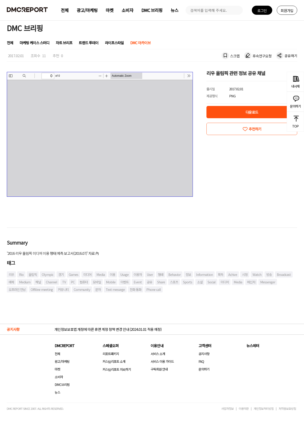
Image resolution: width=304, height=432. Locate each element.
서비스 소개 (158, 353)
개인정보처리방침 (264, 408)
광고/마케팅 (87, 10)
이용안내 (157, 345)
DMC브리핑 (62, 384)
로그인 (262, 10)
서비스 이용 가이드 (162, 361)
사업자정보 (227, 408)
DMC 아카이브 (140, 42)
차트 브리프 (64, 42)
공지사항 (204, 353)
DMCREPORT (64, 345)
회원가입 (287, 10)
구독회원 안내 (159, 369)
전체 (65, 10)
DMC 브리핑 (151, 10)
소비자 (127, 10)
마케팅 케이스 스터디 (34, 42)
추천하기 (255, 129)
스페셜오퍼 (110, 345)
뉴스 (174, 10)
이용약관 (244, 408)
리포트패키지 (111, 353)
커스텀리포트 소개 (114, 361)
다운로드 (251, 112)
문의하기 (204, 369)
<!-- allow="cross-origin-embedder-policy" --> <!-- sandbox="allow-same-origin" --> (100, 134)
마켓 (109, 10)
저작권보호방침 (287, 408)
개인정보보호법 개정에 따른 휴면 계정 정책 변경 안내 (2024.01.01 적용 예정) (108, 329)
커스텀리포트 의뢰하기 (117, 369)
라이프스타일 (114, 42)
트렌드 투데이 (88, 42)
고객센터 (205, 345)
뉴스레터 (252, 345)
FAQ (201, 361)
